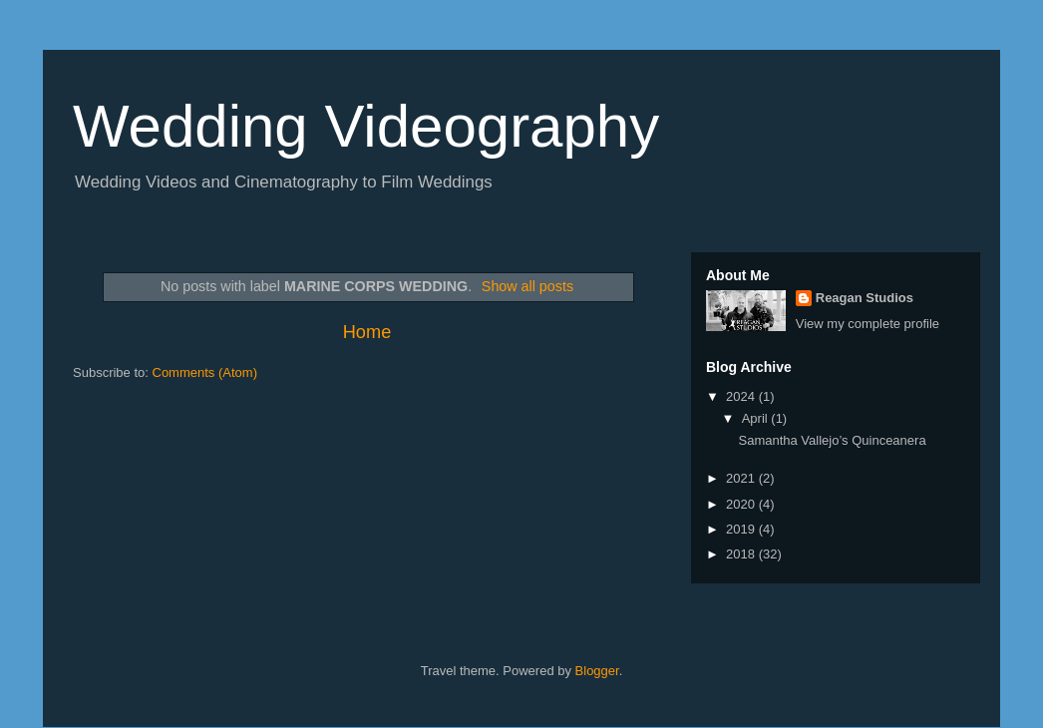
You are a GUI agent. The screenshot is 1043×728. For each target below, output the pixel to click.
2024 (742, 396)
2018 (742, 553)
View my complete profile (867, 323)
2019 (742, 529)
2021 (742, 478)
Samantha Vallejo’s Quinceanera (831, 440)
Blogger (597, 670)
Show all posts (527, 286)
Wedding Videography (366, 126)
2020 (742, 504)
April (757, 418)
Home (367, 332)
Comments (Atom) (205, 372)
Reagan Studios (864, 297)
